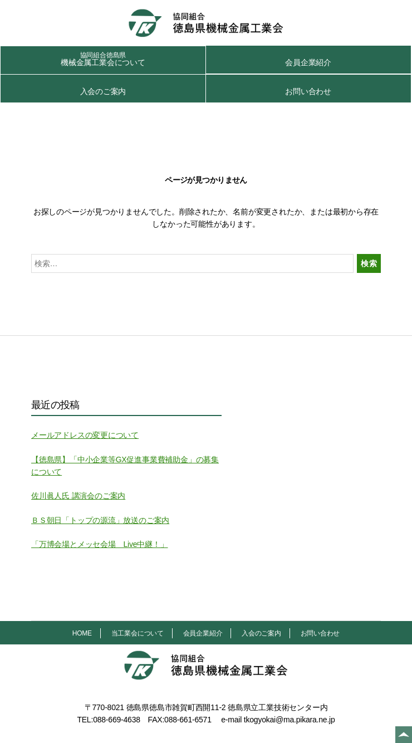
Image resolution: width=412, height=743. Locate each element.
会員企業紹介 (308, 62)
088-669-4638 (116, 719)
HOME (82, 633)
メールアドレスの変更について (85, 435)
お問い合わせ (308, 91)
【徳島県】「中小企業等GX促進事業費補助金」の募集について (125, 465)
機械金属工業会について (103, 59)
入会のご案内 (103, 91)
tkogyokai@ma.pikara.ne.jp (289, 719)
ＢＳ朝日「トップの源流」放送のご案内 (100, 520)
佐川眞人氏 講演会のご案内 (78, 495)
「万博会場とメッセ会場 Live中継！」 (99, 544)
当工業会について (137, 633)
